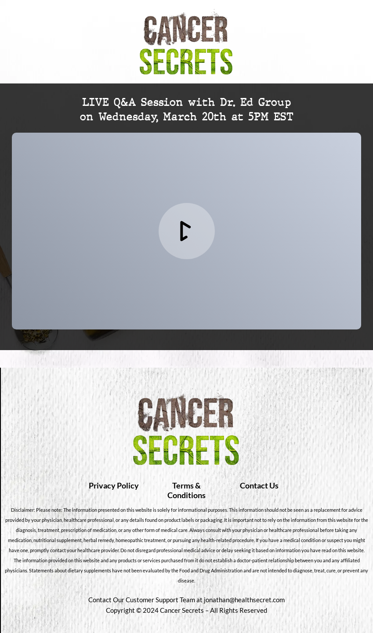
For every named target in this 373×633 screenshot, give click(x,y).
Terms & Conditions (186, 490)
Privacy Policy (114, 485)
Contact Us (259, 485)
